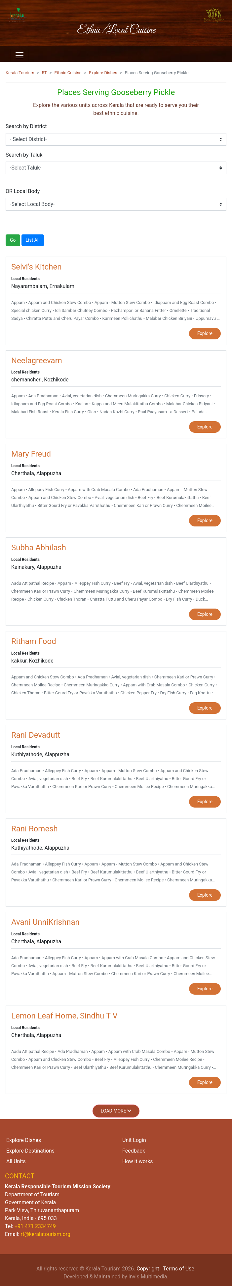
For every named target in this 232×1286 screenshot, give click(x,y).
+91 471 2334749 (35, 1226)
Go (13, 240)
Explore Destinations (30, 1151)
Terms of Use (178, 1268)
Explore (205, 333)
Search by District (26, 126)
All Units (16, 1161)
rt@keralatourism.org (45, 1234)
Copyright (147, 1268)
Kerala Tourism (20, 72)
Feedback (133, 1151)
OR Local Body (23, 191)
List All (33, 240)
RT (44, 72)
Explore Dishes (103, 72)
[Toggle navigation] (19, 55)
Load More (116, 1110)
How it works (137, 1161)
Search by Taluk (24, 155)
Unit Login (134, 1140)
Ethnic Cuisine (68, 72)
